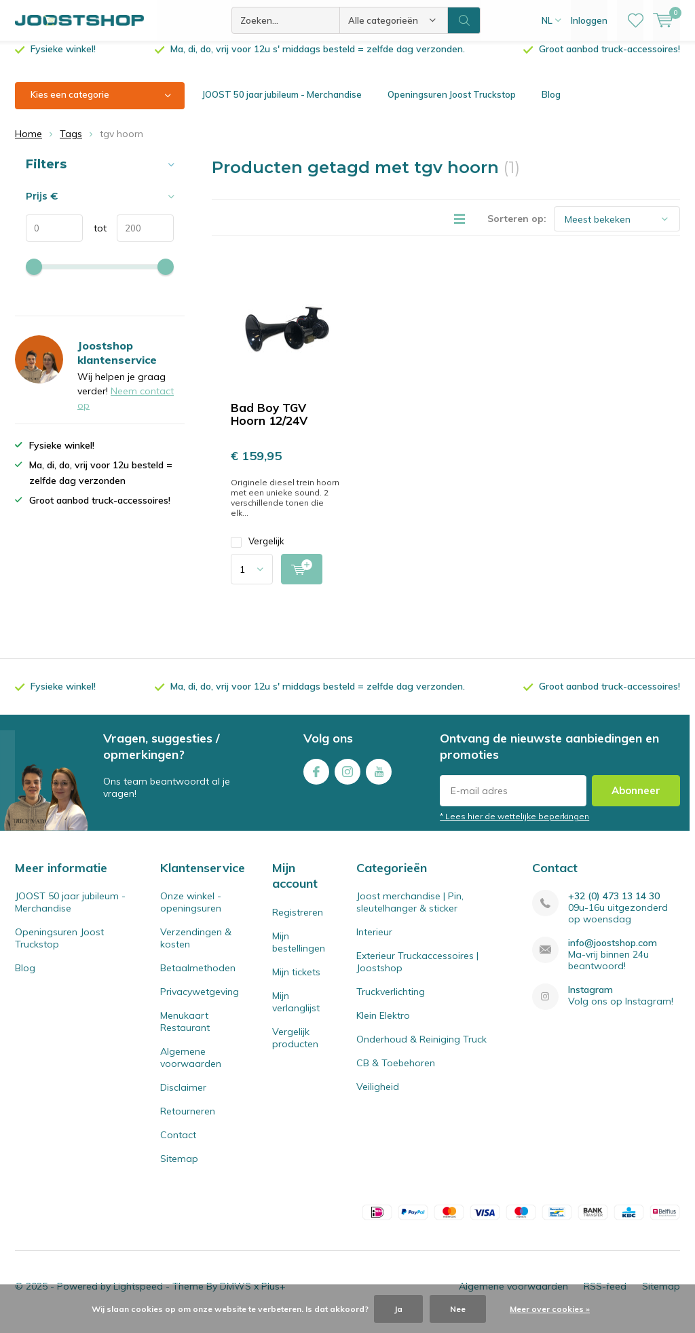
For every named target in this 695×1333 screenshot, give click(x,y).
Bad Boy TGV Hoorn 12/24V (269, 424)
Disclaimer (183, 1097)
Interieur (374, 942)
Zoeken (464, 20)
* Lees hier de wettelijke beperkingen (514, 826)
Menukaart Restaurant (185, 1031)
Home (28, 144)
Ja (398, 1309)
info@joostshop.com (612, 953)
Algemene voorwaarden (190, 1067)
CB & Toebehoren (395, 1073)
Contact (178, 1145)
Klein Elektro (383, 1025)
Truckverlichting (390, 1002)
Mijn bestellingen (298, 952)
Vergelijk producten (295, 1048)
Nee (458, 1309)
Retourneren (187, 1121)
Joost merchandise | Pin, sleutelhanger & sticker (410, 912)
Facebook (316, 779)
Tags (71, 144)
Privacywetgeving (199, 1002)
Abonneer (636, 800)
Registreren (297, 922)
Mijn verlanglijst (296, 1012)
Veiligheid (377, 1097)
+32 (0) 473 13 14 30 (614, 906)
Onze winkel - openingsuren (190, 912)
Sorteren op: (516, 229)
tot (95, 238)
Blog (551, 104)
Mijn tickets (296, 982)
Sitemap (179, 1169)
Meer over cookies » (550, 1309)
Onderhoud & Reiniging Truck (421, 1049)
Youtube (379, 779)
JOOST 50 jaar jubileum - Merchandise (282, 104)
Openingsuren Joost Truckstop (452, 104)
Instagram (347, 779)
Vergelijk (257, 551)
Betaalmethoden (198, 978)
